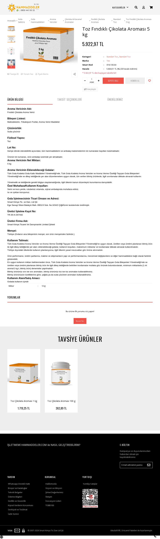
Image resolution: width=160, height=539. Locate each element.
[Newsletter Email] (136, 465)
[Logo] (23, 7)
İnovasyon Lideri (53, 501)
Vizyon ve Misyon (53, 488)
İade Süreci (13, 513)
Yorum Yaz (80, 321)
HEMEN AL (135, 80)
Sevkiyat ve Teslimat (17, 509)
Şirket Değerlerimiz (54, 492)
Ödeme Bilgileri (15, 496)
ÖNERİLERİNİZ (115, 99)
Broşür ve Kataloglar (17, 488)
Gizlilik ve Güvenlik (17, 501)
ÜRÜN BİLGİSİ (15, 99)
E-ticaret (125, 530)
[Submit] (149, 465)
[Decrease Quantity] (84, 81)
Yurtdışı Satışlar (90, 483)
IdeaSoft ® (115, 530)
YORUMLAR (13, 297)
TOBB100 (49, 505)
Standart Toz (112, 56)
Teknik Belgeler (15, 492)
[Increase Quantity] (98, 81)
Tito (108, 60)
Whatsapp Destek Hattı (19, 483)
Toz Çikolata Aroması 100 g (61, 400)
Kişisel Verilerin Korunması (20, 505)
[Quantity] (92, 79)
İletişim (48, 496)
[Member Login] (143, 7)
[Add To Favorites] (149, 81)
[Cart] (151, 7)
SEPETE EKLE (113, 80)
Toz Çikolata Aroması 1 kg (23, 400)
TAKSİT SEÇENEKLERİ (69, 99)
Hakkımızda (51, 483)
